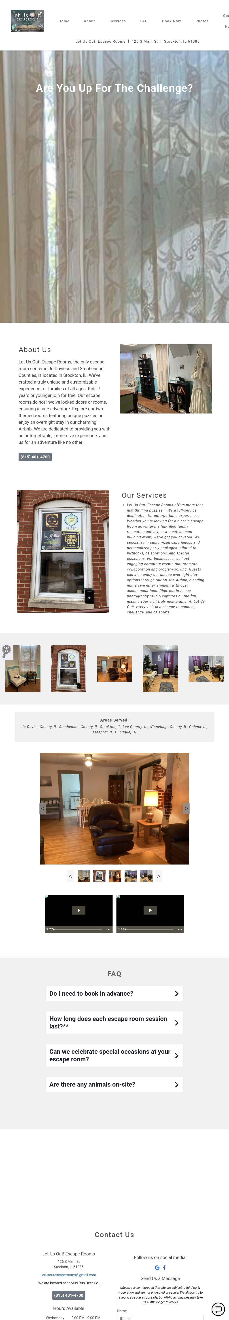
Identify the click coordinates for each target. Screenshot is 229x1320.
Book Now (171, 21)
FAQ (144, 21)
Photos (202, 21)
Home (64, 21)
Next (186, 808)
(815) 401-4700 (35, 457)
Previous (42, 808)
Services (117, 21)
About (89, 21)
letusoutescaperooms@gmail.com (68, 1275)
